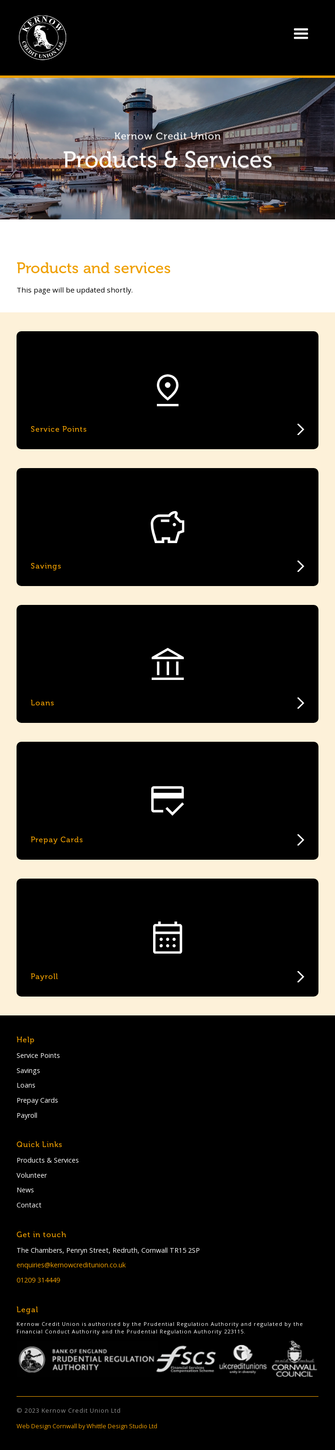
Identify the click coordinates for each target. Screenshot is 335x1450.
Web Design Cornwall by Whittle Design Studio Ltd (87, 1426)
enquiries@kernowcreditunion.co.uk (71, 1264)
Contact (29, 1204)
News (25, 1189)
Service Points (38, 1055)
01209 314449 (38, 1279)
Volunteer (32, 1175)
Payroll (27, 1115)
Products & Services (48, 1160)
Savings (28, 1070)
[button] (301, 34)
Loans (26, 1085)
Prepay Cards (37, 1100)
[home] (40, 37)
